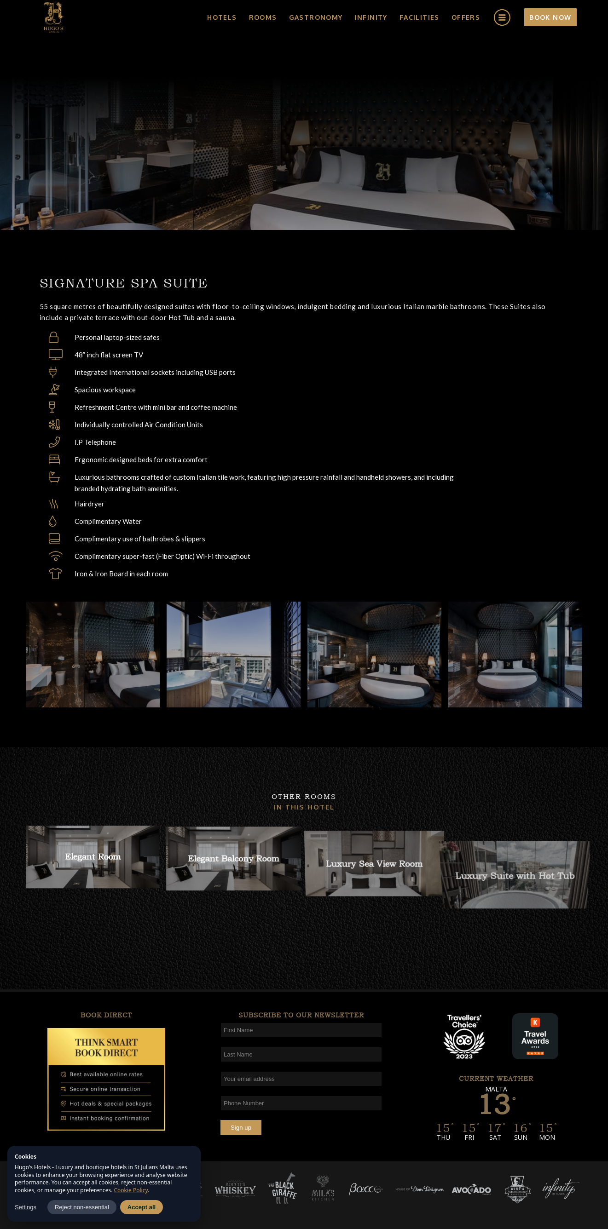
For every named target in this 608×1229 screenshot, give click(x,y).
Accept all (141, 1207)
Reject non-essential (82, 1207)
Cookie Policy (131, 1190)
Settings (25, 1207)
